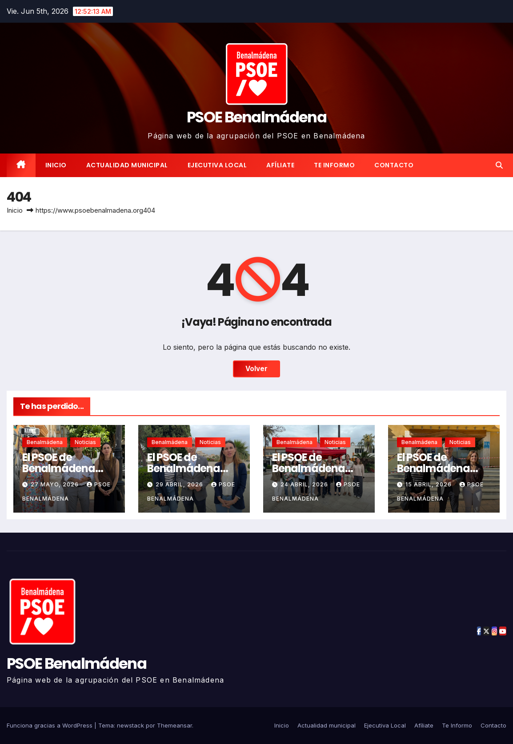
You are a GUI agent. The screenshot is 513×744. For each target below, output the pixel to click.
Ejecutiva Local (217, 165)
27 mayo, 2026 (55, 484)
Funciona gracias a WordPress (50, 725)
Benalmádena (45, 442)
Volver (256, 368)
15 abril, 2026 (429, 484)
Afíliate (280, 165)
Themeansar (174, 725)
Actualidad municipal (127, 165)
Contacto (393, 165)
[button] (499, 165)
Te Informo (334, 165)
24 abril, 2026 (305, 484)
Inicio (56, 165)
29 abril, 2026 (180, 484)
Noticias (85, 442)
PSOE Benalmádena (256, 117)
